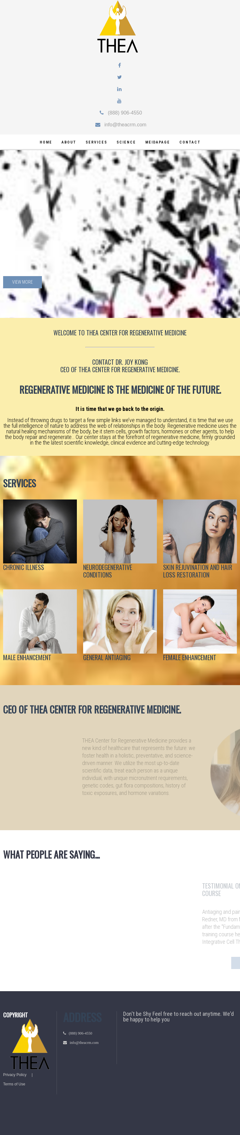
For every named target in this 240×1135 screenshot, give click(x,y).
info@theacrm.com (123, 124)
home (46, 142)
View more (22, 282)
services (96, 142)
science (126, 142)
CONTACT (103, 362)
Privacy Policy (15, 1075)
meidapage (157, 142)
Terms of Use (14, 1084)
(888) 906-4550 (123, 112)
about (69, 142)
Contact (190, 142)
